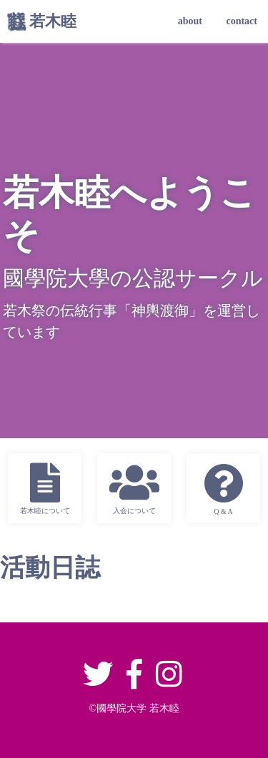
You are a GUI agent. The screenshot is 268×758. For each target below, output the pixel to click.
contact (241, 21)
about (190, 21)
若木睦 (52, 21)
